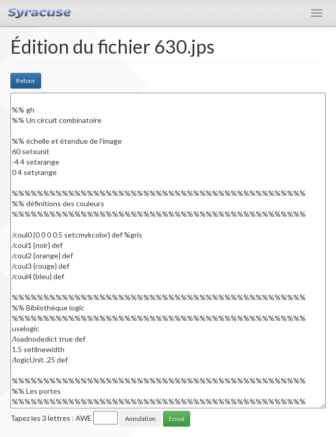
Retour (25, 80)
